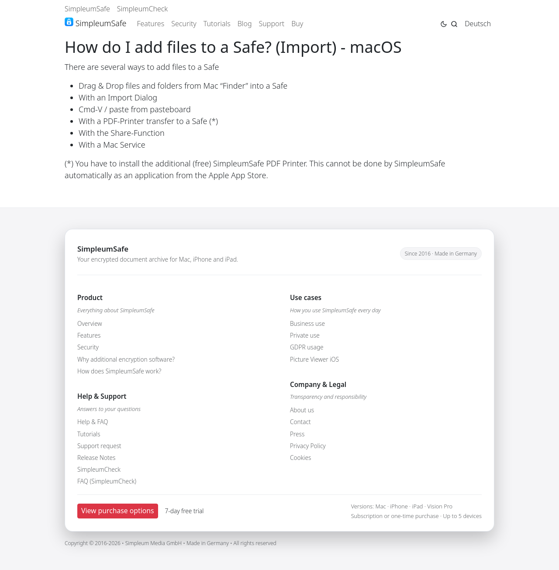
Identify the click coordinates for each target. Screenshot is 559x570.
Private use (305, 335)
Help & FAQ (92, 422)
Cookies (300, 457)
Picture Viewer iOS (314, 359)
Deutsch (478, 23)
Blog (245, 23)
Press (297, 434)
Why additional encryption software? (126, 359)
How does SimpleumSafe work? (119, 371)
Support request (99, 446)
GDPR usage (307, 347)
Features (150, 23)
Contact (300, 422)
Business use (307, 323)
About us (302, 410)
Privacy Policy (308, 446)
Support (272, 23)
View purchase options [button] (117, 510)
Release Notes (96, 457)
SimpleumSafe (87, 9)
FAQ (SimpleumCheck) (106, 481)
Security (184, 23)
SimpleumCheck (142, 9)
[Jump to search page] (454, 23)
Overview (89, 323)
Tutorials (217, 23)
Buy (297, 23)
